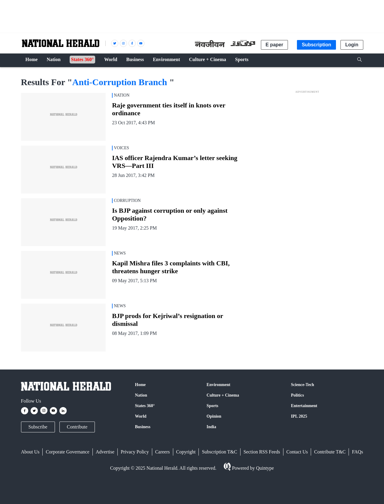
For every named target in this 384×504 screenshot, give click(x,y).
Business (142, 427)
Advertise (105, 451)
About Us (30, 451)
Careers (162, 451)
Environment (218, 384)
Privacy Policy (135, 451)
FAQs (357, 451)
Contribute (77, 426)
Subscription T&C (219, 451)
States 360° (145, 406)
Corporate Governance (67, 451)
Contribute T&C (330, 451)
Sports (212, 406)
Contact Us (297, 451)
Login (351, 44)
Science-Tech (302, 384)
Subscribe (38, 426)
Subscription (316, 44)
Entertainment (304, 406)
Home (140, 384)
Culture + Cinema (223, 395)
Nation (141, 395)
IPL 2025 (299, 416)
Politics (297, 395)
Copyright (186, 451)
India (211, 427)
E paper (274, 44)
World (141, 416)
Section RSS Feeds (261, 451)
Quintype (264, 468)
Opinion (214, 416)
